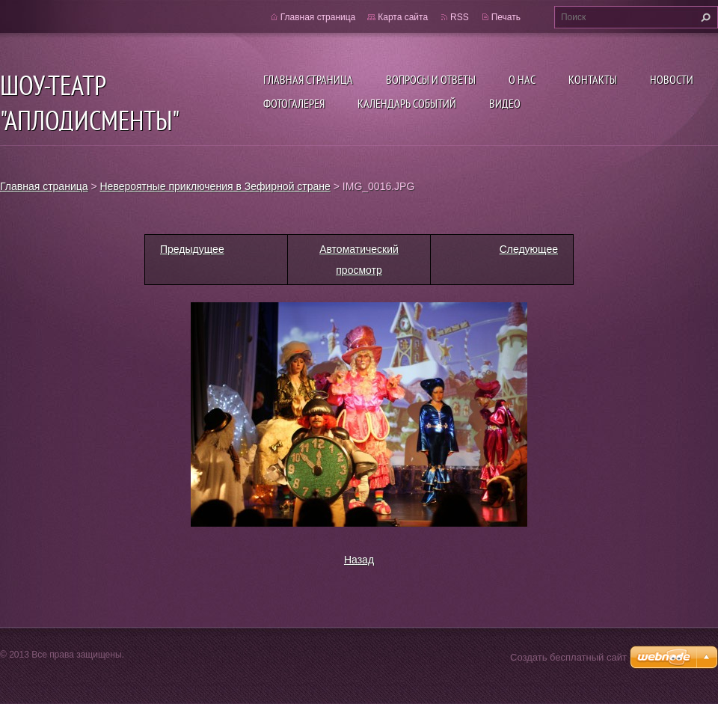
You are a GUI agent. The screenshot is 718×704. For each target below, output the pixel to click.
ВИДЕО (505, 103)
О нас (522, 79)
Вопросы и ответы (431, 79)
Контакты (592, 79)
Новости (671, 79)
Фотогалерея (294, 103)
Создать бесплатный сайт (568, 657)
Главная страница (308, 79)
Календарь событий (407, 103)
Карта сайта (403, 17)
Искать (704, 17)
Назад (359, 560)
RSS (459, 17)
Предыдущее (192, 249)
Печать (506, 17)
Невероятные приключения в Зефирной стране (215, 186)
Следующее (529, 249)
